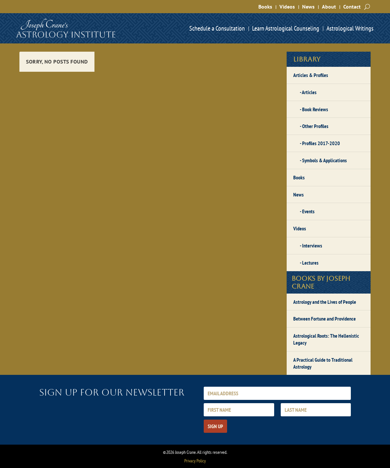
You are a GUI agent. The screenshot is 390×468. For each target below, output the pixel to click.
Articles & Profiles (310, 75)
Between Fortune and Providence (324, 318)
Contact (352, 6)
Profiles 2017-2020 (321, 143)
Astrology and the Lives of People (324, 302)
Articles (309, 92)
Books (265, 6)
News (308, 6)
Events (308, 211)
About (329, 6)
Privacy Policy (195, 461)
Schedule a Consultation (217, 28)
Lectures (310, 262)
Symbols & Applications (324, 160)
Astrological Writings (350, 28)
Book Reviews (315, 109)
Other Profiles (315, 126)
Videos (287, 6)
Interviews (312, 245)
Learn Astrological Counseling (285, 28)
